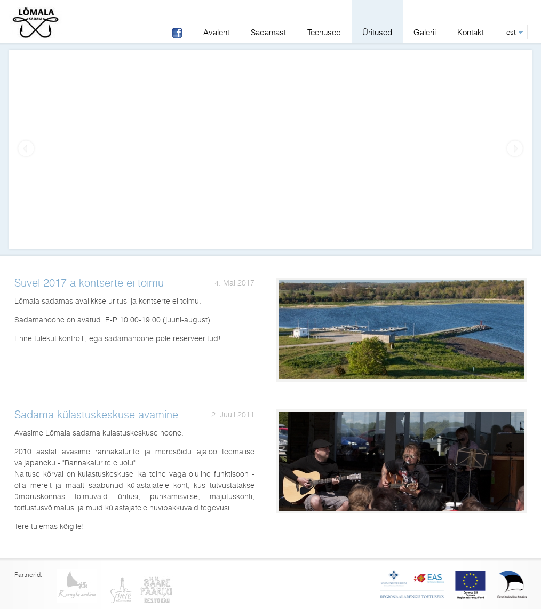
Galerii (424, 32)
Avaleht (216, 32)
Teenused (324, 32)
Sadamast (268, 32)
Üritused (377, 32)
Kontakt (470, 32)
